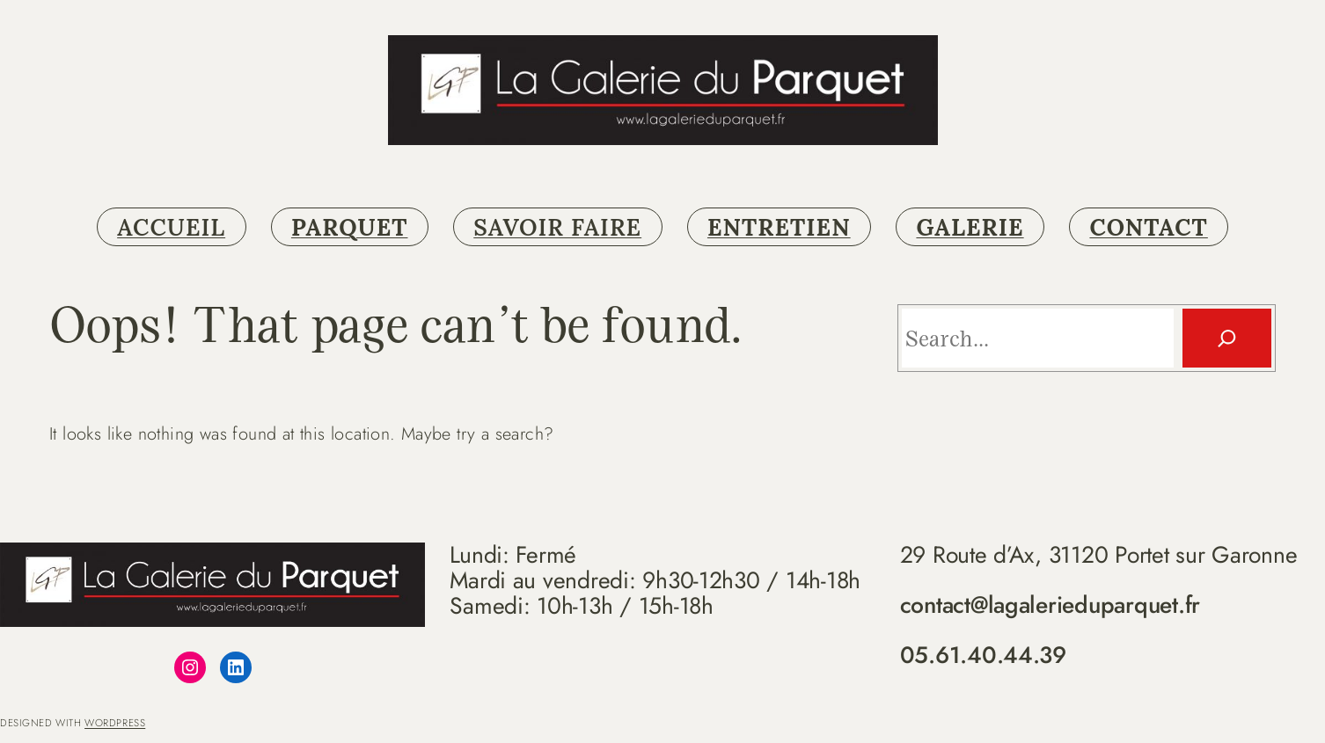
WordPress (114, 723)
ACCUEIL (171, 227)
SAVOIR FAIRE (557, 227)
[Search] (1226, 338)
